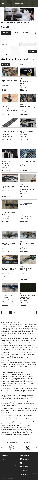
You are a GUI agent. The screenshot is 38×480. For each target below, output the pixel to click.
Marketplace (11, 22)
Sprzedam (4, 24)
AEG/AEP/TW (27, 22)
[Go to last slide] (2, 447)
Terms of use (5, 468)
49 (27, 312)
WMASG (3, 22)
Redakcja (4, 459)
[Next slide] (36, 447)
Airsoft (19, 22)
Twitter (24, 466)
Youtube (24, 463)
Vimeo (23, 470)
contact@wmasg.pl (7, 478)
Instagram (25, 474)
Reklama (4, 7)
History (3, 462)
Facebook (24, 459)
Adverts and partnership (8, 465)
